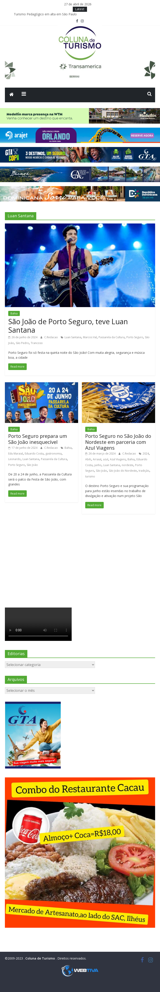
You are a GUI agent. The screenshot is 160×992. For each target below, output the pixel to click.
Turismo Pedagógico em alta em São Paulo (45, 14)
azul (105, 459)
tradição (144, 471)
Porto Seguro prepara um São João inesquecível (37, 439)
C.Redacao (51, 337)
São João (32, 465)
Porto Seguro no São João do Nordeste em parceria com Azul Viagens (118, 442)
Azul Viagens (118, 459)
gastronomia (53, 453)
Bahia (14, 313)
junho (97, 465)
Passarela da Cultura (112, 337)
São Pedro (22, 343)
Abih (88, 459)
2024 (146, 453)
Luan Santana (73, 337)
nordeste (127, 465)
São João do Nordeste (123, 471)
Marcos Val (90, 337)
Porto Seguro (134, 337)
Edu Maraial (15, 453)
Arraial (97, 459)
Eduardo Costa (34, 453)
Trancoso (37, 343)
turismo (90, 476)
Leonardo (14, 459)
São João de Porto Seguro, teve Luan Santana (68, 326)
